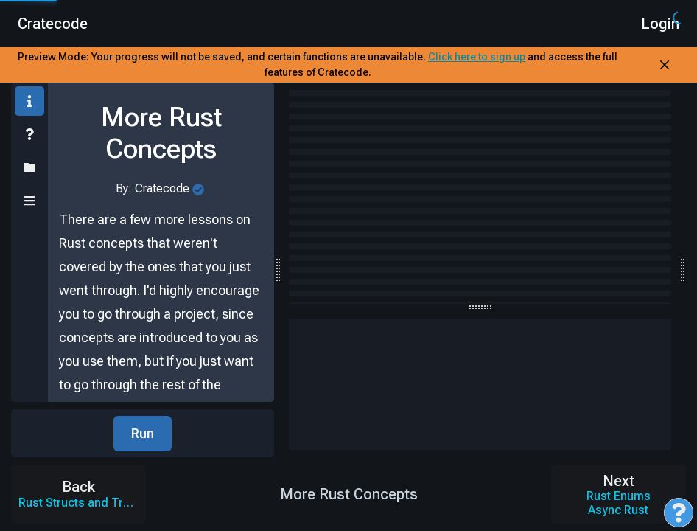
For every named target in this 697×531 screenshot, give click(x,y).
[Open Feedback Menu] (678, 512)
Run (142, 433)
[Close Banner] (664, 65)
